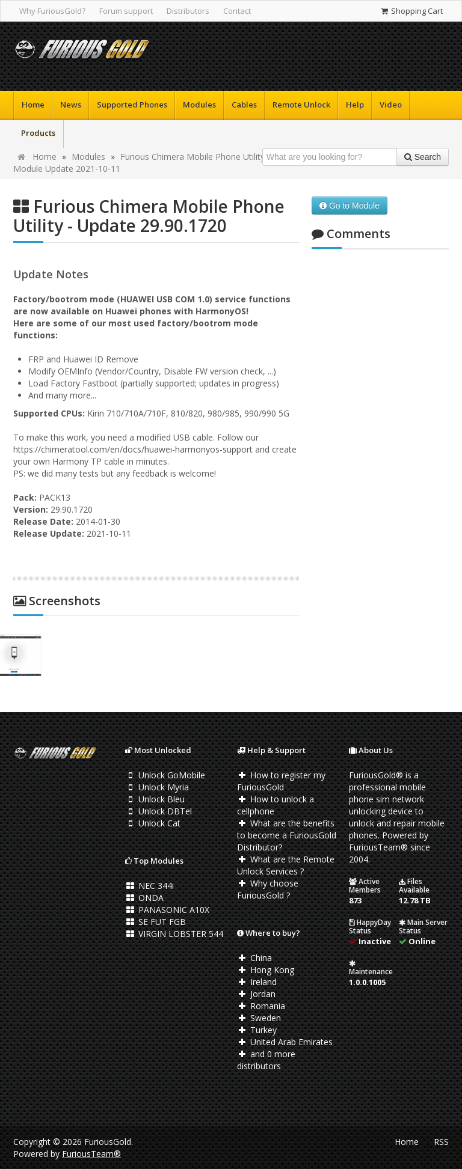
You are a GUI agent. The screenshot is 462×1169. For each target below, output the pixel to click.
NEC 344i (149, 885)
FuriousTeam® (91, 1153)
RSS (441, 1141)
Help (355, 104)
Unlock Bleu (155, 799)
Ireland (257, 981)
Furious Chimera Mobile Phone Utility (192, 156)
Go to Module (349, 205)
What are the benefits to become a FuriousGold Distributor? (286, 835)
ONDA (144, 897)
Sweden (259, 1018)
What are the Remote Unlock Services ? (285, 865)
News (70, 104)
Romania (261, 1006)
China (254, 957)
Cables (244, 104)
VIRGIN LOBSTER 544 (174, 933)
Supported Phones (132, 104)
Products (38, 132)
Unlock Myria (157, 787)
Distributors (188, 10)
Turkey (257, 1030)
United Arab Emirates (285, 1042)
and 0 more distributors (266, 1060)
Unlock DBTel (158, 811)
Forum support (126, 10)
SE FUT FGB (155, 921)
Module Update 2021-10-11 (66, 168)
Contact (237, 10)
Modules (199, 104)
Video (391, 104)
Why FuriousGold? (52, 10)
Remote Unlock (301, 104)
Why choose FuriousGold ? (267, 889)
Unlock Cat (152, 823)
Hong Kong (265, 969)
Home (33, 104)
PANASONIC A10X (167, 909)
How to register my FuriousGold (281, 781)
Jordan (256, 994)
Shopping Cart (411, 10)
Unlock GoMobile (165, 775)
